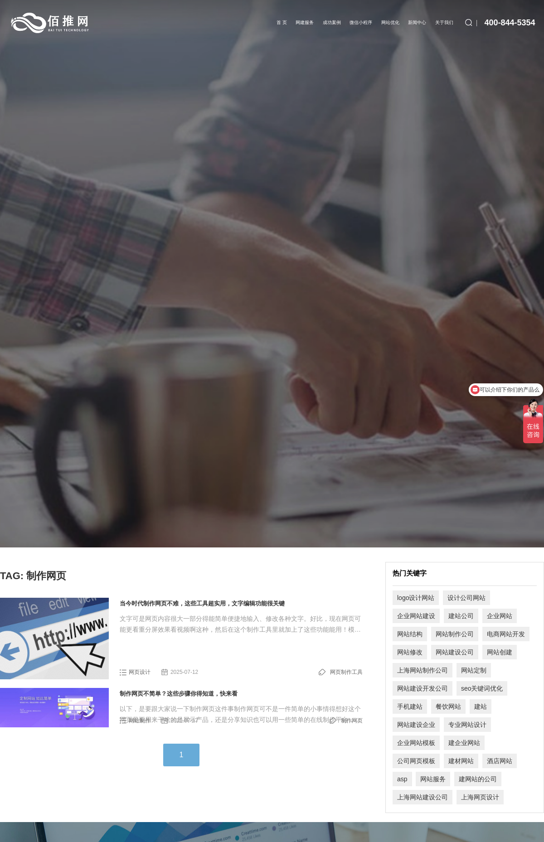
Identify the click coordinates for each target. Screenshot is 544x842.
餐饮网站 (448, 706)
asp (402, 779)
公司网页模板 (416, 761)
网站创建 (499, 652)
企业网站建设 (416, 615)
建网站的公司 (478, 779)
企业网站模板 (416, 742)
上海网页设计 (480, 797)
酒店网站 (499, 761)
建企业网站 (464, 742)
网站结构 (410, 634)
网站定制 (473, 670)
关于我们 (444, 22)
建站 (480, 706)
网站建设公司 (455, 652)
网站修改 (410, 652)
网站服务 (433, 779)
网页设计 (140, 672)
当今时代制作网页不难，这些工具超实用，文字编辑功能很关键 (202, 603)
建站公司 (461, 615)
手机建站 (410, 706)
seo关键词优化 (482, 688)
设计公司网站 (466, 597)
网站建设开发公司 (422, 688)
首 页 (282, 22)
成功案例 (332, 22)
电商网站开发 (506, 634)
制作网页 (352, 720)
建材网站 (461, 761)
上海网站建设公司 (422, 797)
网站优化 (390, 22)
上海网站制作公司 (422, 670)
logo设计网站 (415, 597)
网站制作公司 (455, 634)
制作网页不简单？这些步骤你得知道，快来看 (179, 693)
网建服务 (305, 22)
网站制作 (140, 720)
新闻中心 (417, 22)
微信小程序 (361, 22)
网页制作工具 (346, 672)
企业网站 (499, 615)
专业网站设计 (467, 724)
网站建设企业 (416, 724)
